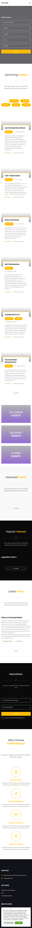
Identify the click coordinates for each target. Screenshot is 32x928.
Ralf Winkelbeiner (12, 264)
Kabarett (9, 268)
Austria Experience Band (15, 128)
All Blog (16, 651)
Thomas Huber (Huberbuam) (11, 361)
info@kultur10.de (8, 878)
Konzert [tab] (16, 105)
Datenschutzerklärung (17, 718)
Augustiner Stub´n (8, 557)
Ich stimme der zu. (14, 718)
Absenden (16, 714)
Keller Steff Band (12, 220)
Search (16, 51)
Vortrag (8, 366)
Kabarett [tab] (6, 105)
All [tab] (5, 101)
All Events (16, 393)
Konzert (8, 131)
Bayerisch (9, 224)
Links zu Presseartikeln (11, 617)
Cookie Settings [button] (8, 923)
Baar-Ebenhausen (19, 153)
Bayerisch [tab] (14, 101)
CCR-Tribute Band (12, 176)
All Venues (16, 568)
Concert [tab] (25, 101)
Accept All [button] (19, 923)
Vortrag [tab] (26, 105)
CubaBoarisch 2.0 (12, 314)
